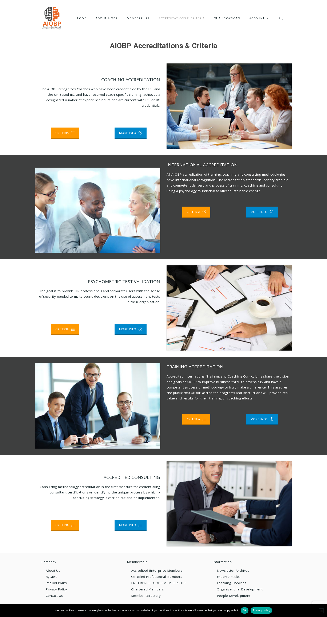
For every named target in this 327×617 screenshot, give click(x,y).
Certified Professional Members (156, 576)
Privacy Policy (56, 589)
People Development (233, 595)
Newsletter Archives (233, 570)
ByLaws (51, 576)
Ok (244, 610)
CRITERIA (65, 133)
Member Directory (146, 595)
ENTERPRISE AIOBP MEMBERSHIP (158, 583)
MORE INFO (130, 133)
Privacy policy (261, 610)
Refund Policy (56, 583)
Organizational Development (240, 589)
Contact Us (54, 595)
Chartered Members (147, 589)
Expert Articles (229, 576)
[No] (321, 610)
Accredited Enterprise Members (157, 570)
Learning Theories (231, 583)
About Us (53, 570)
